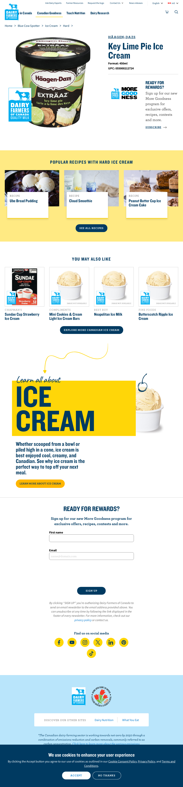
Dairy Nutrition (104, 720)
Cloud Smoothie (80, 201)
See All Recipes (91, 228)
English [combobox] (156, 3)
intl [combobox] (173, 3)
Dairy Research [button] (122, 13)
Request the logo (96, 3)
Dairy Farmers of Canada (11, 11)
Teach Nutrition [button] (95, 13)
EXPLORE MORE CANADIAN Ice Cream (91, 329)
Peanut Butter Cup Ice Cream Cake (145, 203)
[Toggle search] (176, 12)
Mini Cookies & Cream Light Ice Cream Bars (65, 316)
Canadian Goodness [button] (66, 13)
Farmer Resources (74, 3)
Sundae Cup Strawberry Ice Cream (22, 316)
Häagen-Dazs (122, 37)
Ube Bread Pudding (24, 201)
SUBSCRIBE (156, 127)
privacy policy (83, 620)
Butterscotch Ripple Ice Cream (156, 316)
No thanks (106, 775)
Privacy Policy (146, 761)
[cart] (167, 12)
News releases (136, 3)
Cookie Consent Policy (122, 761)
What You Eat (130, 720)
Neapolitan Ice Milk (108, 314)
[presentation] (91, 573)
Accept (76, 775)
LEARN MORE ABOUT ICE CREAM (40, 483)
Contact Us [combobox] (115, 3)
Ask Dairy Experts (53, 3)
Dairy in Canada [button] (36, 13)
